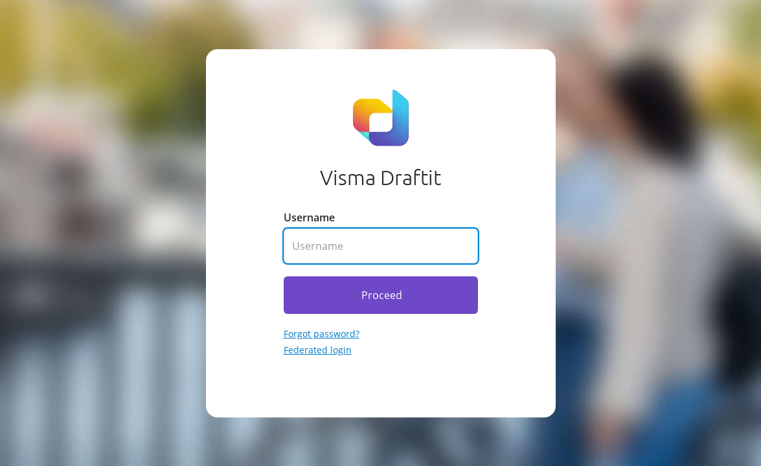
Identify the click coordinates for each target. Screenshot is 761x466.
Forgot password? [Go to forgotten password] (321, 333)
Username (309, 217)
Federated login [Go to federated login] (318, 350)
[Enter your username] (381, 245)
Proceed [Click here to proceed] (381, 295)
